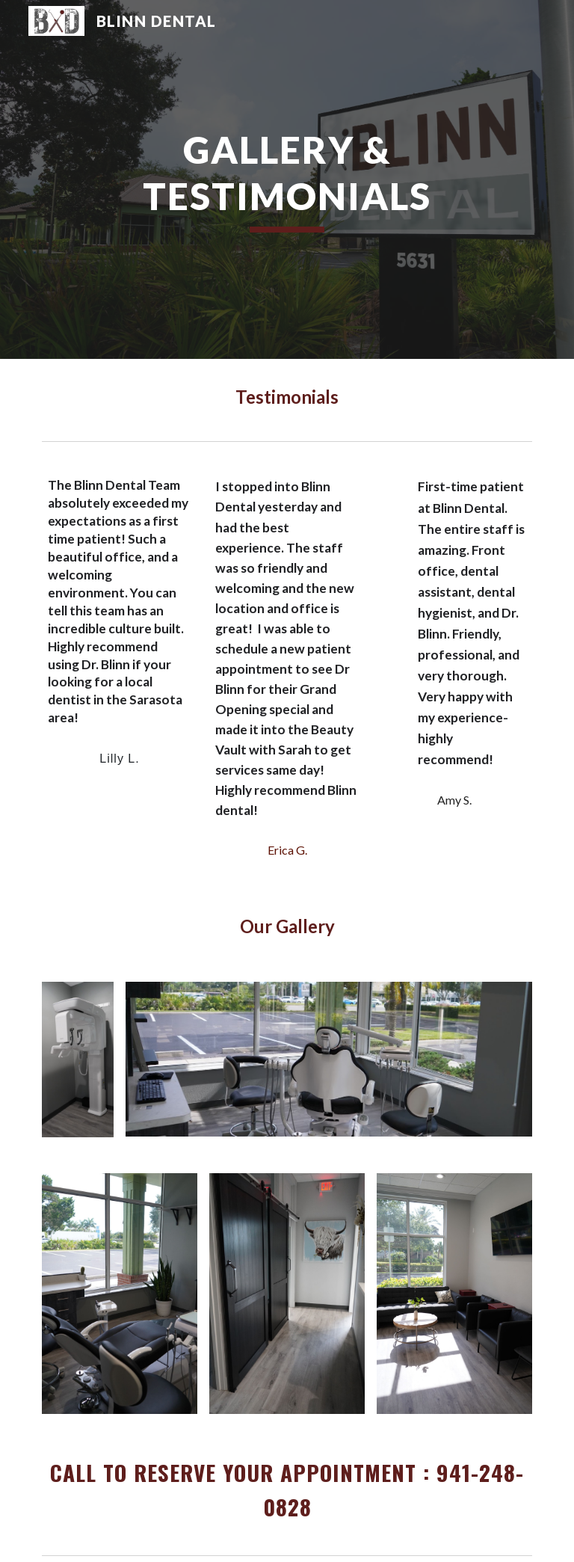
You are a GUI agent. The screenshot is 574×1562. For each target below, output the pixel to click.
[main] (287, 179)
